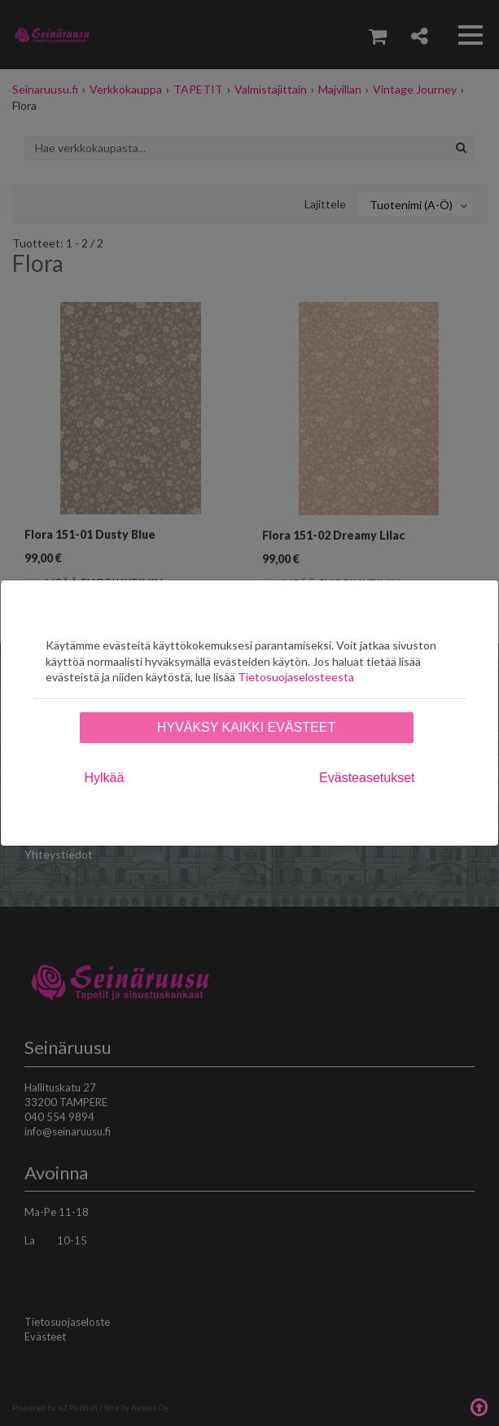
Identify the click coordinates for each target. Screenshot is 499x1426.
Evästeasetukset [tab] (366, 778)
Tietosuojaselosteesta (296, 677)
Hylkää (105, 778)
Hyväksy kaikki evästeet (246, 727)
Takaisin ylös (478, 1405)
